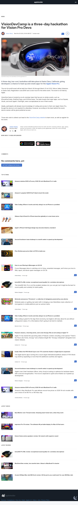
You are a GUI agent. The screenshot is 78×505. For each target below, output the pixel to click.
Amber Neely (9, 33)
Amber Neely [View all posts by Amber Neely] (18, 275)
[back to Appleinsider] (38, 2)
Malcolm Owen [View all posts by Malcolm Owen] (18, 326)
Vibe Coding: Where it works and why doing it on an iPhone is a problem (37, 316)
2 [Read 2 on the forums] (75, 325)
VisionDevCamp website (37, 117)
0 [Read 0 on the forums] (75, 275)
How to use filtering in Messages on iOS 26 (28, 265)
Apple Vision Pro (52, 84)
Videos (35, 500)
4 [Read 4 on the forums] (75, 380)
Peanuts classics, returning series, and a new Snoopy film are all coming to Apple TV (41, 333)
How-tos (18, 500)
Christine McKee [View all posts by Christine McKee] (18, 397)
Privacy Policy (45, 500)
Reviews (3, 500)
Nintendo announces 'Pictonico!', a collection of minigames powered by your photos (41, 299)
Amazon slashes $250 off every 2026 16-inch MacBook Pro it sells (36, 387)
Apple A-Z (29, 500)
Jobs (39, 500)
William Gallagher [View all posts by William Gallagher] (19, 292)
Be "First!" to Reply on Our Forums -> (12, 165)
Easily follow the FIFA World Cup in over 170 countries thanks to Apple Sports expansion (42, 351)
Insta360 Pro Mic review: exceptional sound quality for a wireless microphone (39, 282)
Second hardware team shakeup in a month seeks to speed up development (39, 368)
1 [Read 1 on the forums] (75, 361)
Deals (23, 500)
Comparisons (11, 500)
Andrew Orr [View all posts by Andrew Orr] (17, 345)
